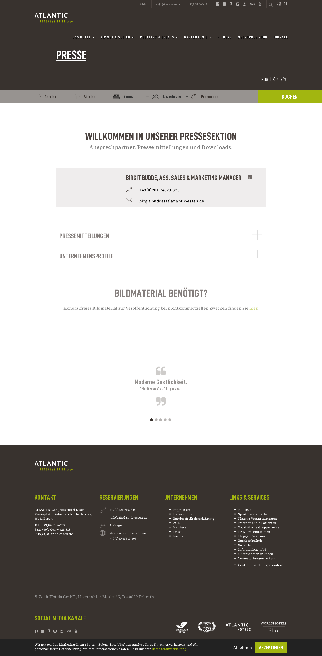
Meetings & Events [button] (159, 37)
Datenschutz (182, 514)
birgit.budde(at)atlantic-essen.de (171, 201)
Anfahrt (143, 4)
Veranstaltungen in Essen (258, 558)
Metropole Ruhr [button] (252, 37)
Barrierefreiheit (250, 540)
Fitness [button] (225, 37)
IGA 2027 (244, 509)
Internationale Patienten (257, 523)
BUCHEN (290, 96)
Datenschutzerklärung (169, 649)
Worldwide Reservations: (129, 533)
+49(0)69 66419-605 (123, 538)
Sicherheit (246, 545)
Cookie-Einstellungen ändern (260, 565)
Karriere (179, 527)
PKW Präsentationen (254, 531)
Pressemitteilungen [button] (160, 250)
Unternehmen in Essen (255, 554)
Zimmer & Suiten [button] (117, 37)
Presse (178, 531)
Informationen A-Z (252, 549)
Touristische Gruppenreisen (260, 527)
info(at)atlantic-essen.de (54, 534)
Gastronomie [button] (198, 37)
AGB (176, 523)
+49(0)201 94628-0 (122, 510)
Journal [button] (280, 37)
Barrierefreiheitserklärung (193, 518)
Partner (179, 536)
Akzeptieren (271, 647)
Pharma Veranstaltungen (257, 518)
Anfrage (116, 526)
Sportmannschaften (253, 514)
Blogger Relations (252, 536)
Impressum (182, 509)
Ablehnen (242, 647)
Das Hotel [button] (84, 37)
